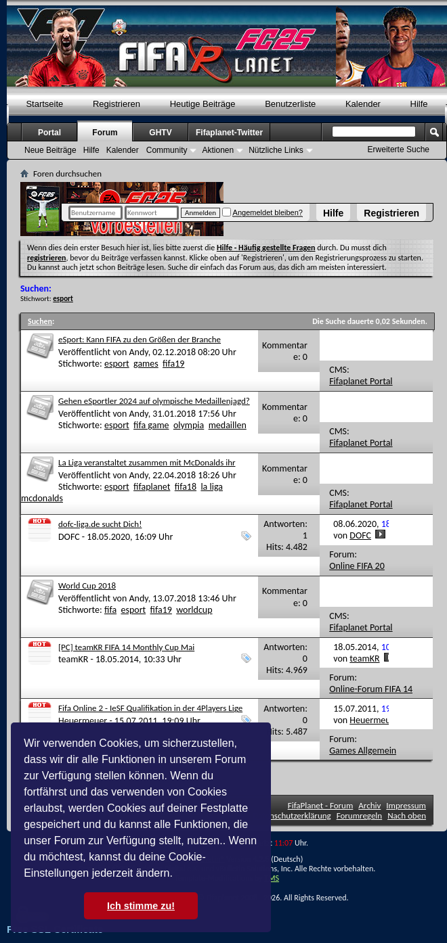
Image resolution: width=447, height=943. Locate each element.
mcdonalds (42, 498)
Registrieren (391, 213)
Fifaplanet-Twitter (229, 132)
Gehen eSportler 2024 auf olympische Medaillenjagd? (154, 401)
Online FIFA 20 (357, 566)
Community (167, 150)
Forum (104, 132)
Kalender (363, 104)
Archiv (369, 805)
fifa (110, 610)
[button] (177, 875)
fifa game (151, 425)
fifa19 (173, 363)
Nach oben (406, 815)
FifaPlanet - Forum (321, 805)
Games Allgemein (362, 750)
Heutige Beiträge (203, 104)
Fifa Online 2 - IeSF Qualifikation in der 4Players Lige (150, 708)
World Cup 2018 (87, 585)
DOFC (69, 537)
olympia (188, 425)
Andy (138, 352)
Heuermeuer (82, 721)
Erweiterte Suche (398, 149)
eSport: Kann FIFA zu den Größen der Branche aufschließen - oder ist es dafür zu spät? (139, 344)
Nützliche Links (276, 150)
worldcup (194, 610)
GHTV (160, 132)
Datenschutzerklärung (292, 815)
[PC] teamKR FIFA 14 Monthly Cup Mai (126, 647)
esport (116, 363)
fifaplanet (151, 486)
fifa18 (185, 486)
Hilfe (333, 213)
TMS (271, 878)
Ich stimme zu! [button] (141, 905)
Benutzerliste (290, 104)
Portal (49, 132)
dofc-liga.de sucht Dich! (100, 524)
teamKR (73, 659)
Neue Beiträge (50, 150)
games (145, 363)
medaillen (228, 425)
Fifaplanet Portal (360, 381)
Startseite (44, 104)
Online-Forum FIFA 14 (370, 689)
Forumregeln (360, 815)
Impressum (406, 805)
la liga (211, 486)
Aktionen (218, 150)
